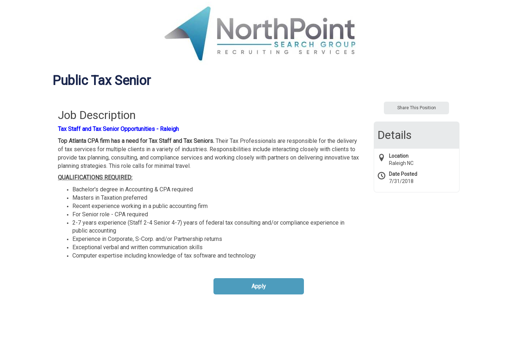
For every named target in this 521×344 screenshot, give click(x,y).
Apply (258, 286)
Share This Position (416, 107)
